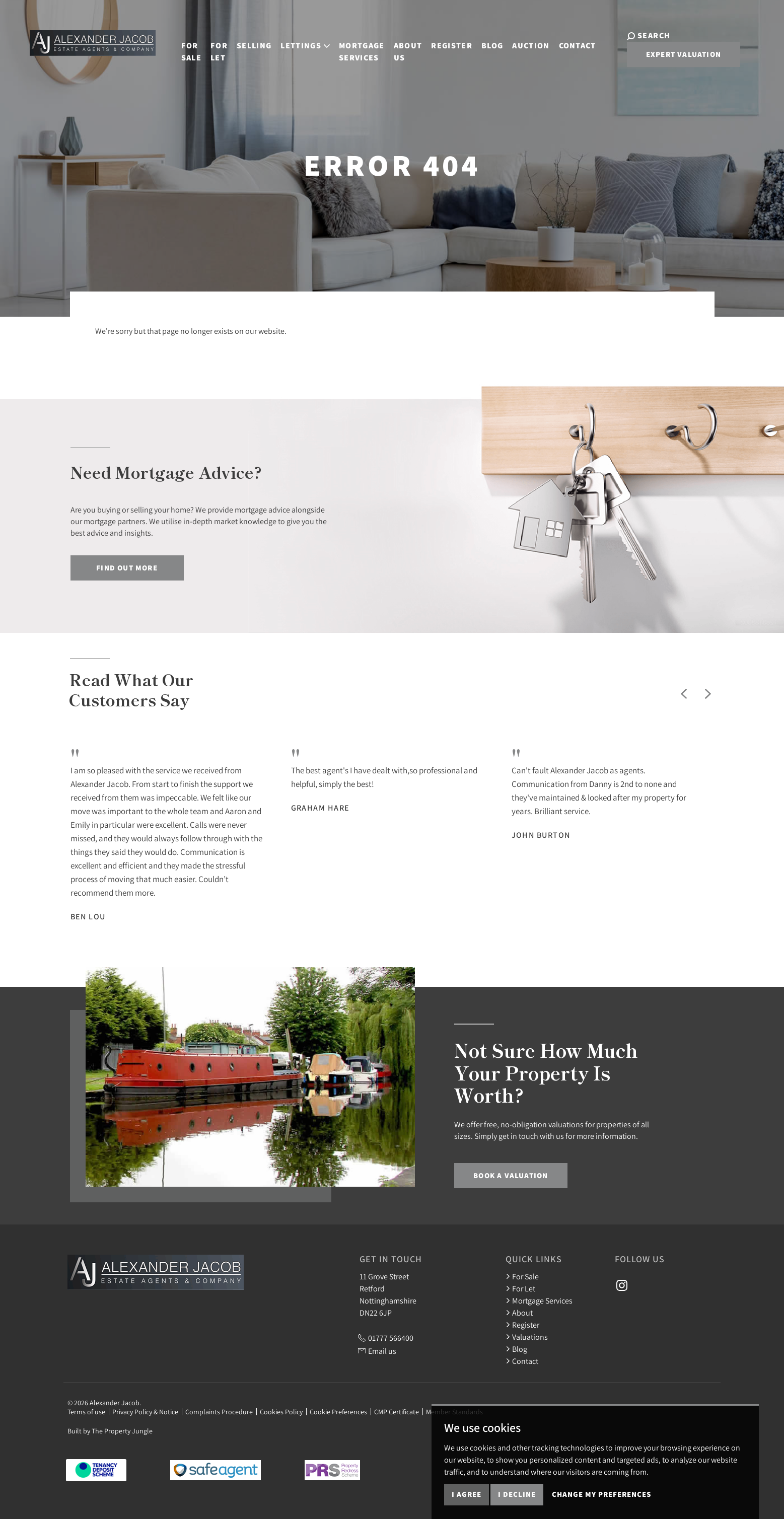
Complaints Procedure (219, 1411)
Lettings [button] (299, 41)
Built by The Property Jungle (110, 1430)
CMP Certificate (396, 1411)
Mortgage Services (356, 47)
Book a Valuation (510, 1175)
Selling (248, 41)
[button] (684, 694)
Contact (571, 41)
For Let (213, 47)
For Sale (185, 47)
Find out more (127, 567)
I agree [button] (466, 1494)
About (519, 1313)
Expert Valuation (670, 54)
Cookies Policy (281, 1411)
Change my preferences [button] (601, 1494)
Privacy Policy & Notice (145, 1411)
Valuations (527, 1337)
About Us (402, 47)
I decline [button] (517, 1494)
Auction (525, 41)
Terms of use (86, 1411)
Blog (486, 41)
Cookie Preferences (338, 1411)
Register (446, 41)
